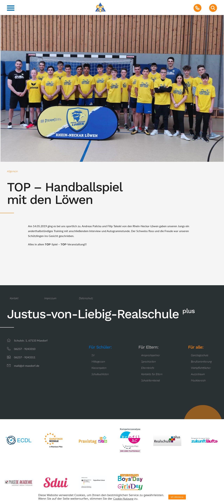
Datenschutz (86, 298)
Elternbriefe (147, 367)
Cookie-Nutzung (123, 498)
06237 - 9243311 (24, 357)
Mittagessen (98, 361)
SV (93, 355)
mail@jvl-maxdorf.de (26, 365)
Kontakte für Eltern (151, 374)
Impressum (50, 298)
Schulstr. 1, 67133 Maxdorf (31, 340)
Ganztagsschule (199, 355)
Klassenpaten (99, 367)
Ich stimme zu (177, 497)
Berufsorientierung (201, 361)
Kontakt (14, 298)
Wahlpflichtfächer (201, 367)
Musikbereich (198, 380)
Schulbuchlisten (100, 374)
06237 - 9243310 (24, 348)
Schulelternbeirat (150, 380)
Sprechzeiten (148, 361)
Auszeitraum (198, 374)
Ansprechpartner (150, 355)
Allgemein (12, 171)
